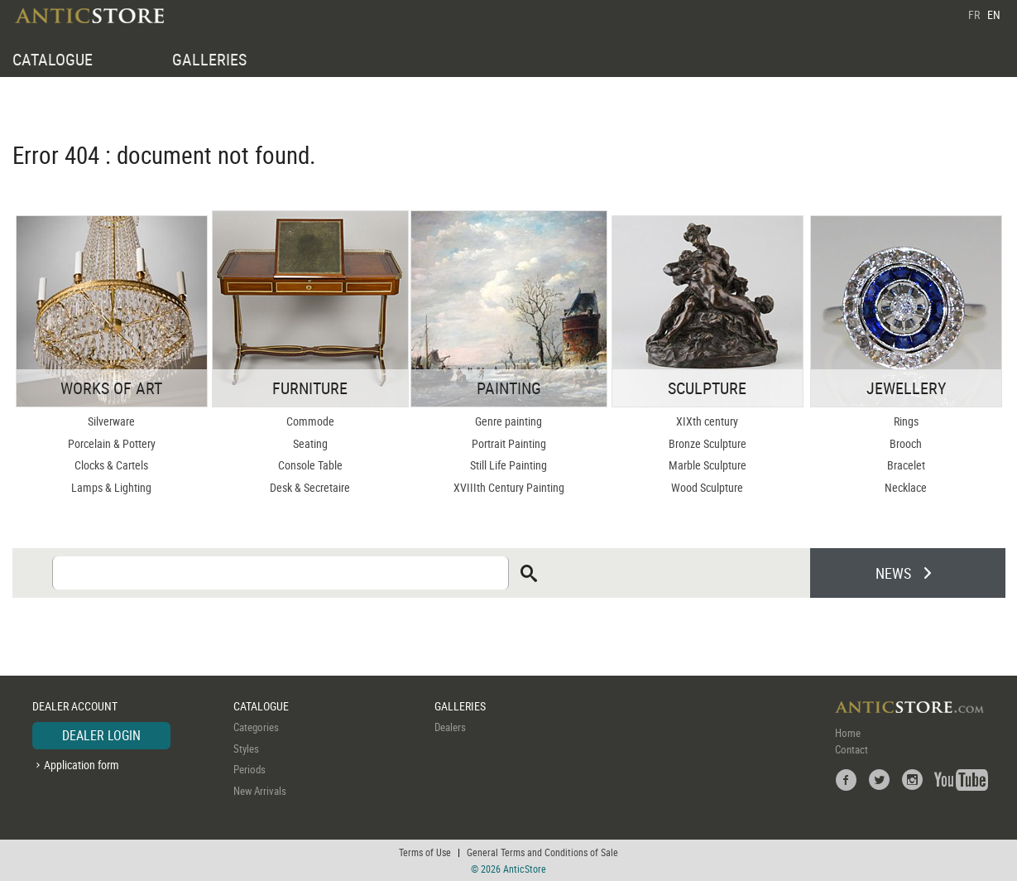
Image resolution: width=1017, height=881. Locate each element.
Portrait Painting (509, 443)
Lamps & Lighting (111, 487)
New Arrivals (259, 790)
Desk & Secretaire (310, 487)
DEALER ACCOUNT (75, 706)
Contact (851, 749)
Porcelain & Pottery (112, 443)
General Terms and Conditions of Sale (542, 852)
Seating (310, 443)
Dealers (450, 727)
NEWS (893, 573)
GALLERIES (209, 59)
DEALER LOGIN (101, 735)
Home (848, 732)
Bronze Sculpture (707, 443)
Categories (256, 727)
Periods (249, 769)
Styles (246, 748)
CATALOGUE (52, 59)
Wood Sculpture (707, 487)
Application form (81, 765)
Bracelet (906, 465)
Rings (906, 421)
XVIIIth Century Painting (508, 487)
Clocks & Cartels (111, 465)
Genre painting (508, 421)
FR (974, 14)
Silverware (111, 421)
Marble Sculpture (707, 465)
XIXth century (707, 421)
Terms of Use (425, 852)
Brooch (906, 443)
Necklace (906, 487)
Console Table (310, 465)
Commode (310, 421)
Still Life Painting (508, 465)
